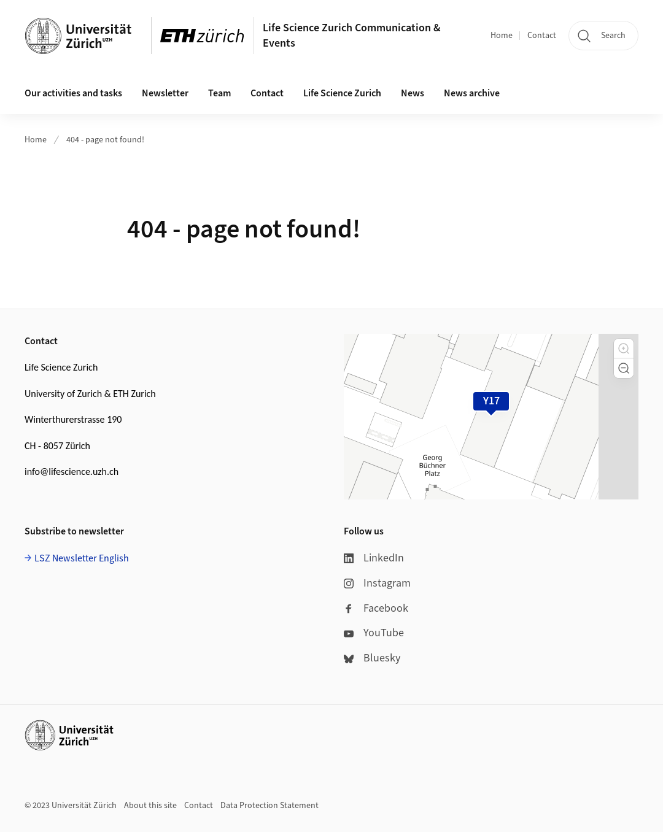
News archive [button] (472, 93)
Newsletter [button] (165, 93)
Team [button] (219, 93)
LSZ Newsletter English (81, 558)
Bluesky (372, 658)
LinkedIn (374, 558)
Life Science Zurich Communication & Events (352, 35)
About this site (150, 805)
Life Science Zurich (342, 93)
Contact (541, 35)
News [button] (412, 93)
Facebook (376, 608)
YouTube (374, 633)
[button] (624, 348)
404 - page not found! (105, 140)
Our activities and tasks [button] (73, 93)
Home (501, 35)
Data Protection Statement (269, 805)
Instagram (377, 583)
